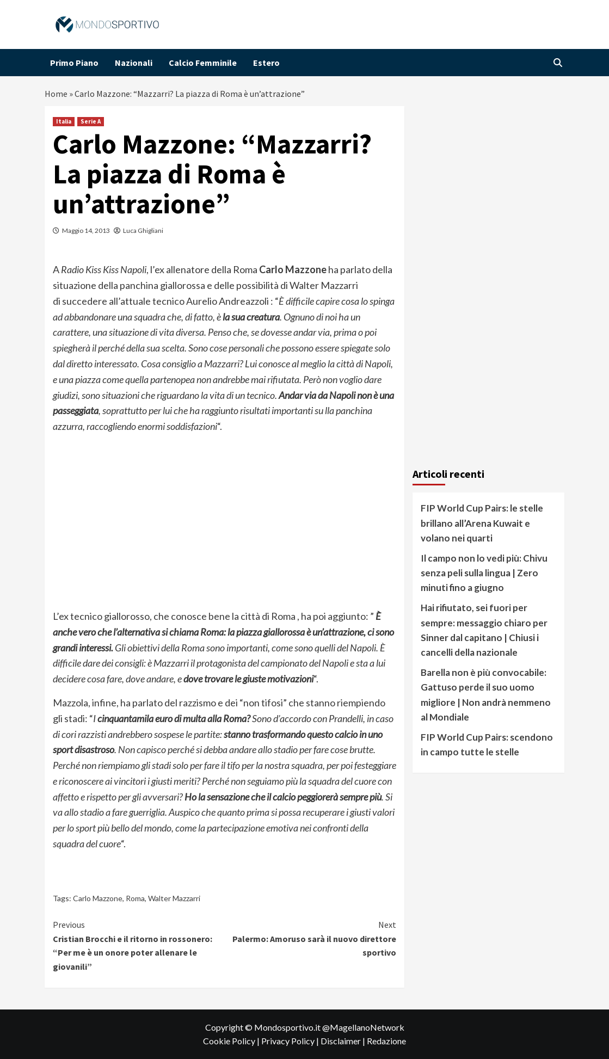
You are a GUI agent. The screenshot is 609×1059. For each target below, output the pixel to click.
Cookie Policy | (232, 1041)
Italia (63, 121)
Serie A (91, 121)
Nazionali (133, 62)
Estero (266, 62)
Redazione (386, 1041)
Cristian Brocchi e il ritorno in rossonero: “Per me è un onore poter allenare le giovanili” (139, 945)
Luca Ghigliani (143, 230)
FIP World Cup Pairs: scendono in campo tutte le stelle (487, 744)
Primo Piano (74, 62)
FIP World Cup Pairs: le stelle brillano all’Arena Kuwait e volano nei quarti (482, 522)
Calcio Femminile (203, 62)
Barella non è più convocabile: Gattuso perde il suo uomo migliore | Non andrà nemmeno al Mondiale (486, 695)
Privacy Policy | (291, 1041)
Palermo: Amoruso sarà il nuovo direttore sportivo (311, 938)
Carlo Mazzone (97, 898)
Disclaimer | (344, 1041)
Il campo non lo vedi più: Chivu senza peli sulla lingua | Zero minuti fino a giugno (484, 572)
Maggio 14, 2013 (86, 230)
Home (56, 93)
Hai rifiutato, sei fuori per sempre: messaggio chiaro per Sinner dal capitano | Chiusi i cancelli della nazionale (484, 630)
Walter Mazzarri (174, 898)
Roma (135, 898)
